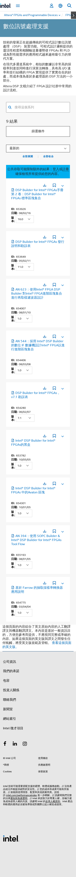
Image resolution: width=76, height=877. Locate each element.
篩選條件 (38, 131)
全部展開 (27, 156)
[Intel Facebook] (4, 744)
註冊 (65, 169)
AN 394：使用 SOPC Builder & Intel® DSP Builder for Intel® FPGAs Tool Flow (36, 540)
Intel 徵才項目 (13, 728)
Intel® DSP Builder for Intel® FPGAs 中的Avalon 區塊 (33, 490)
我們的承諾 (11, 671)
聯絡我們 (9, 700)
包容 (6, 681)
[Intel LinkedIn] (15, 744)
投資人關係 (11, 690)
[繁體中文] (60, 5)
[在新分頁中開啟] (44, 185)
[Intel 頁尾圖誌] (11, 838)
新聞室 (8, 709)
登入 (56, 169)
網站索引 (9, 719)
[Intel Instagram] (24, 744)
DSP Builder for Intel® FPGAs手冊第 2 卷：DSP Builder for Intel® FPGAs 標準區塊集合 (37, 194)
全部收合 (48, 156)
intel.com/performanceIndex (21, 795)
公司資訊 (9, 662)
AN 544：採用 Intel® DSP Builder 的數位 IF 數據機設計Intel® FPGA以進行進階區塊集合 (38, 345)
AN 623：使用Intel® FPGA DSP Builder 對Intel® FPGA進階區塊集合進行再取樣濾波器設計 (36, 293)
